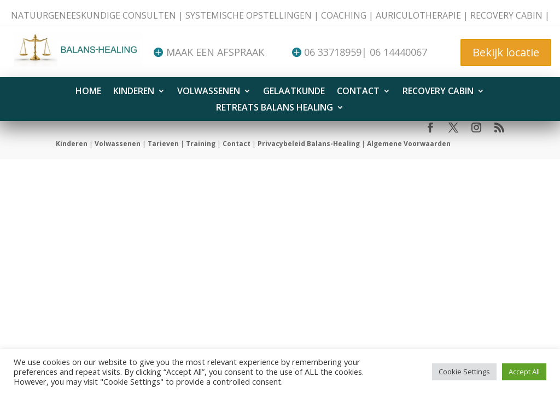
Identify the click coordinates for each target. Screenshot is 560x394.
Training (200, 143)
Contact (358, 92)
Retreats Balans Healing (274, 108)
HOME (88, 92)
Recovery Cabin (438, 92)
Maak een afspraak (215, 52)
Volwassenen (208, 92)
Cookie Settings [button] (464, 371)
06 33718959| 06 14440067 (365, 52)
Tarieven (163, 143)
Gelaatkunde (294, 92)
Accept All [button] (524, 371)
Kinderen (133, 92)
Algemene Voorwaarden (409, 143)
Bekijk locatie (505, 52)
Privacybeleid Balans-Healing (309, 143)
